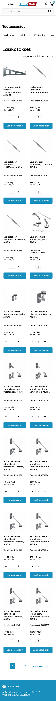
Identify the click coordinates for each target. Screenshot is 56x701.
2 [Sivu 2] (18, 666)
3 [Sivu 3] (25, 666)
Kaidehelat (9, 35)
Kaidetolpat (24, 35)
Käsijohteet (40, 35)
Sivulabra (25, 694)
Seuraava (37, 666)
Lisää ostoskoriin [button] (15, 125)
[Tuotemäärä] (12, 117)
